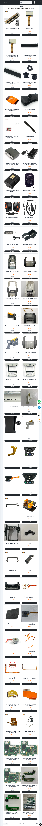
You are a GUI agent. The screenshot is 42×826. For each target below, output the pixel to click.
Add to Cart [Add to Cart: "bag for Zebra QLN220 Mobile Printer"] (12, 224)
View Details (12, 305)
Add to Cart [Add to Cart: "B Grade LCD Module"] (30, 35)
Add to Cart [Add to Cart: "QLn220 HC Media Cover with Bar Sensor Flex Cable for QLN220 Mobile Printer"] (30, 332)
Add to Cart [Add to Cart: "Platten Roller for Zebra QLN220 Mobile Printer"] (30, 62)
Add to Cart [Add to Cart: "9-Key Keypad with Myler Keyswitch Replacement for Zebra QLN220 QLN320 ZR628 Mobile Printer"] (12, 494)
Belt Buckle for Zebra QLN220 (30, 109)
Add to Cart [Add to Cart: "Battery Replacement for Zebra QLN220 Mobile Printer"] (12, 197)
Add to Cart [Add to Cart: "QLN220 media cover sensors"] (30, 738)
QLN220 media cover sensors (30, 731)
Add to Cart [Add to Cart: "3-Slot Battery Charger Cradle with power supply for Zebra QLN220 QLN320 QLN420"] (30, 170)
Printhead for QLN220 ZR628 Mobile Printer (12, 28)
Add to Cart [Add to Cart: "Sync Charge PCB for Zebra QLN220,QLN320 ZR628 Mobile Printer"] (30, 792)
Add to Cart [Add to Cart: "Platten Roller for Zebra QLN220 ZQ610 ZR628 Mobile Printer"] (12, 89)
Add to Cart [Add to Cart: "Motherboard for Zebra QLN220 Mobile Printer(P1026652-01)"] (12, 765)
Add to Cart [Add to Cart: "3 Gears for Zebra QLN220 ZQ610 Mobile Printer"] (30, 548)
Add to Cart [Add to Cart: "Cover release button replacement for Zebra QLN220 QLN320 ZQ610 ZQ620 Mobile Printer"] (12, 332)
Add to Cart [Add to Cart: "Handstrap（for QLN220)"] (30, 143)
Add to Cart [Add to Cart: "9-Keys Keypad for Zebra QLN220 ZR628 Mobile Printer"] (30, 467)
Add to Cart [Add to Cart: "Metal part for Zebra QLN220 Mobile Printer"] (12, 521)
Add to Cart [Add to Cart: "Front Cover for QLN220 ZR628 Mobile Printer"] (30, 386)
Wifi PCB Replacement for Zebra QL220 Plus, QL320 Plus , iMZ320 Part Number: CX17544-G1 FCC (12, 137)
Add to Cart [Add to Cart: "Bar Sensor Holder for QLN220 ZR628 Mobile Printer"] (12, 602)
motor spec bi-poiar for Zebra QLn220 (12, 650)
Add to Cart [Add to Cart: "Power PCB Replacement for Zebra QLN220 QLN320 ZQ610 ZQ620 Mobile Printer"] (12, 819)
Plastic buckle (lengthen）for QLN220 (29, 406)
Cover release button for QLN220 (12, 460)
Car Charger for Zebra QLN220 (30, 217)
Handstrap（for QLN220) (30, 136)
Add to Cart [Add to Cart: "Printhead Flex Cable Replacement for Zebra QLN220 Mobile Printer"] (12, 738)
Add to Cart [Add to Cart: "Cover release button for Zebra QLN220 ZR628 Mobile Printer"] (30, 440)
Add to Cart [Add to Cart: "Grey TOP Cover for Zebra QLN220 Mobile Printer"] (30, 359)
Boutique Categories (11, 2)
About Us (17, 2)
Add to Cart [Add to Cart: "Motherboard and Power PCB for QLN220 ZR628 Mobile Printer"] (30, 819)
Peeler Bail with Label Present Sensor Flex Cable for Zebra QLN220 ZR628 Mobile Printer (30, 678)
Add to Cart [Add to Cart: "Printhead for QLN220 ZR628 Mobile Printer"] (12, 35)
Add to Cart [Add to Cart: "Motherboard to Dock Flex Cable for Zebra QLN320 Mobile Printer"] (12, 116)
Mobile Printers (27, 8)
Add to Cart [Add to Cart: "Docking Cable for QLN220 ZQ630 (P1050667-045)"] (12, 251)
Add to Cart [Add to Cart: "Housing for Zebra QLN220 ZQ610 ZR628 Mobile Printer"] (12, 278)
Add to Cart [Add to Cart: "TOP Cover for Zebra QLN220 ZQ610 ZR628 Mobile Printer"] (30, 278)
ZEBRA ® (22, 8)
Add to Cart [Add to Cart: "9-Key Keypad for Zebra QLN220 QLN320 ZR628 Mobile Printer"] (30, 494)
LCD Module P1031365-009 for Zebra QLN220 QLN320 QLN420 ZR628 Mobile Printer (12, 56)
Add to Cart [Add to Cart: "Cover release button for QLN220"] (12, 467)
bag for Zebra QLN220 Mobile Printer (12, 217)
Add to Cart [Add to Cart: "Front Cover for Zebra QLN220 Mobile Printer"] (12, 413)
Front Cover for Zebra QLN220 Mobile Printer (12, 406)
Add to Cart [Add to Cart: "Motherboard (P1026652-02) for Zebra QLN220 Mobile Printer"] (30, 765)
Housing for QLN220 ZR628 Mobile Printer (30, 298)
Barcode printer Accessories (15, 8)
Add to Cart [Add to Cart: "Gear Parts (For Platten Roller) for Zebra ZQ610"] (30, 89)
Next (37, 823)
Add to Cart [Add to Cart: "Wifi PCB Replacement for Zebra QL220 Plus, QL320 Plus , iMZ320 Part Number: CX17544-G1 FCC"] (12, 143)
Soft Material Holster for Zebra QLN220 (29, 190)
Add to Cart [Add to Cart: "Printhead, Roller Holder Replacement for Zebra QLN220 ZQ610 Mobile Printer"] (12, 548)
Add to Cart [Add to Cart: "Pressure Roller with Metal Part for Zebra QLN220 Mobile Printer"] (12, 575)
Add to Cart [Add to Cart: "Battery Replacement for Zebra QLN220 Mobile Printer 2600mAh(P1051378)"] (12, 170)
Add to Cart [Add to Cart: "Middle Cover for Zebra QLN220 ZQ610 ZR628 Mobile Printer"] (30, 251)
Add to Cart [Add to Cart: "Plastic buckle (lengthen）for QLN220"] (30, 413)
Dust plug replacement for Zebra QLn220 (12, 623)
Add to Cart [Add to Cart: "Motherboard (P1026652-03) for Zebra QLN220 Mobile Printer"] (12, 792)
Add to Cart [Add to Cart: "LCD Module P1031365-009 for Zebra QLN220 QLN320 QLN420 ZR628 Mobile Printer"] (12, 62)
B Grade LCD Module (29, 28)
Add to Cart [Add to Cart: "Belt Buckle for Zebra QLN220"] (30, 116)
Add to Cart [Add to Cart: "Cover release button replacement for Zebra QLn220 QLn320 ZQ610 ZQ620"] (12, 359)
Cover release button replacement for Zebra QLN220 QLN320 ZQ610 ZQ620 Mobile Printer (12, 327)
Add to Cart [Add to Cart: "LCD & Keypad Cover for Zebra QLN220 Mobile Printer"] (12, 386)
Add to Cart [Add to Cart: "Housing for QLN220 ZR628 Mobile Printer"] (30, 305)
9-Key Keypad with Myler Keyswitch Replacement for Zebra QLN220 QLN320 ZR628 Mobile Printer (12, 489)
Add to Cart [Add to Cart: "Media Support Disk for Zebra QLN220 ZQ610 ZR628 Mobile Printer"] (30, 521)
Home (5, 2)
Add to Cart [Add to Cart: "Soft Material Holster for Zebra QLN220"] (30, 197)
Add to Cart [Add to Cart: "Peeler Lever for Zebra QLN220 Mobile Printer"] (30, 575)
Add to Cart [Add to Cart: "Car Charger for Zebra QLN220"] (30, 224)
